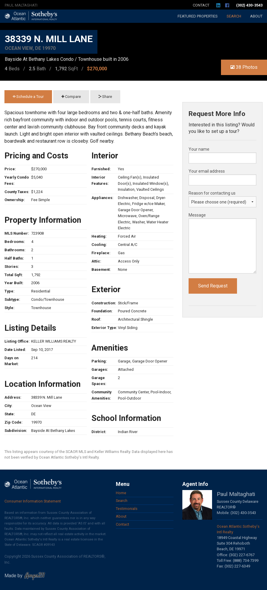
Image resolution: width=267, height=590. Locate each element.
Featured (198, 16)
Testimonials (127, 508)
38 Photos (243, 67)
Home (121, 493)
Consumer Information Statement (32, 501)
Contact (201, 5)
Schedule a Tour (28, 96)
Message (197, 215)
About (256, 16)
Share (105, 96)
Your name (199, 149)
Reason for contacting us (212, 193)
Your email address (207, 171)
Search (234, 16)
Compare (71, 96)
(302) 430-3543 (249, 5)
